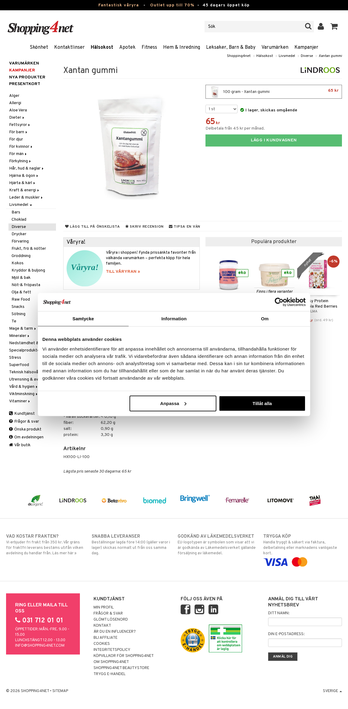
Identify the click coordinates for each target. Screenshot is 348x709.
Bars (15, 212)
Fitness (149, 48)
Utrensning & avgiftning (30, 379)
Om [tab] (264, 318)
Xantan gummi (330, 56)
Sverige (332, 691)
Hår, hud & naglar (26, 168)
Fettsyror (20, 124)
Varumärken (274, 48)
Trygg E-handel (110, 674)
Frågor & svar (24, 421)
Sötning (18, 314)
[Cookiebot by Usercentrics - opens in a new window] (279, 302)
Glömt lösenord (111, 619)
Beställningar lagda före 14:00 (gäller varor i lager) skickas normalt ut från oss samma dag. (131, 544)
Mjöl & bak (21, 277)
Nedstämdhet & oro (27, 343)
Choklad (18, 219)
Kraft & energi (24, 190)
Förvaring (20, 241)
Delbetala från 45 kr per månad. (235, 128)
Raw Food (20, 299)
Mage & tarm (23, 328)
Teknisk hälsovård (27, 372)
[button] (334, 26)
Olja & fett (21, 292)
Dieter (17, 117)
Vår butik (20, 445)
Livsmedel (287, 56)
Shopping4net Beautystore (121, 668)
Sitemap (60, 691)
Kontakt (102, 625)
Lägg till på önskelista (92, 226)
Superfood (19, 365)
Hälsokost (102, 48)
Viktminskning (23, 394)
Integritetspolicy (112, 650)
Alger (14, 95)
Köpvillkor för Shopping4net (124, 656)
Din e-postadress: (286, 634)
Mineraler (19, 335)
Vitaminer (20, 401)
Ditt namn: (278, 613)
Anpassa (173, 403)
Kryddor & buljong (28, 270)
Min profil (104, 607)
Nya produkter (27, 77)
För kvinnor (21, 146)
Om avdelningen (26, 437)
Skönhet (39, 48)
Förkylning (20, 161)
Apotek (127, 48)
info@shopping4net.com (39, 645)
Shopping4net (239, 56)
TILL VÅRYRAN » (123, 271)
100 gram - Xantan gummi (274, 92)
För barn (18, 132)
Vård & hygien (23, 386)
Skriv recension (144, 226)
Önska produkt (25, 429)
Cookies (102, 643)
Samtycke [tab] (83, 318)
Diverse (307, 56)
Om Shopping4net (111, 662)
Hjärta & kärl (22, 183)
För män (18, 154)
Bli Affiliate (105, 637)
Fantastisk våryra (118, 5)
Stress (15, 357)
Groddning (21, 256)
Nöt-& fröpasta (25, 285)
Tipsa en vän (184, 226)
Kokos (17, 263)
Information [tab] (174, 318)
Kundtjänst (22, 413)
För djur (16, 139)
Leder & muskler (26, 197)
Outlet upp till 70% (172, 5)
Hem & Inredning (181, 48)
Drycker (18, 234)
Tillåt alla (262, 403)
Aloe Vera (18, 110)
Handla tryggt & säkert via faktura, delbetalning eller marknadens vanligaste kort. (302, 549)
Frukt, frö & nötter (28, 248)
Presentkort (24, 84)
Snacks (18, 306)
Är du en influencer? (115, 631)
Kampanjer (306, 48)
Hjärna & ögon (24, 175)
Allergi (15, 103)
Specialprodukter (25, 350)
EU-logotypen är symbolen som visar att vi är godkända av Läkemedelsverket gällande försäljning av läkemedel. (217, 544)
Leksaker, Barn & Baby (230, 48)
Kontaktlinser (69, 48)
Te (13, 321)
